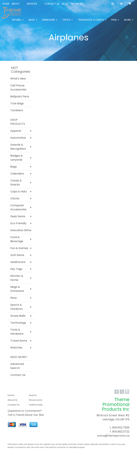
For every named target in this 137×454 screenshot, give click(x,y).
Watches (16, 348)
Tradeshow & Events (92, 22)
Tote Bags (17, 103)
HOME (6, 3)
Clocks (14, 198)
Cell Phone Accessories (18, 87)
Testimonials (36, 404)
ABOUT (16, 3)
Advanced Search (17, 366)
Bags (33, 22)
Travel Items (18, 341)
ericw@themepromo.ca (113, 436)
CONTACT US (52, 3)
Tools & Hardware (17, 332)
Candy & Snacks (16, 183)
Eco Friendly (18, 223)
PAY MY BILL (77, 3)
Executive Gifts (20, 230)
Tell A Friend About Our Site (26, 415)
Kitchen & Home (16, 278)
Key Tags (16, 269)
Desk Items (17, 216)
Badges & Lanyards (16, 158)
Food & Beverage (16, 239)
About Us (12, 400)
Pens (115, 22)
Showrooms (35, 400)
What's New (18, 78)
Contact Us (17, 375)
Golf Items (17, 255)
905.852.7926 (120, 427)
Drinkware (49, 22)
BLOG (65, 3)
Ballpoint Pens (19, 96)
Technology (18, 323)
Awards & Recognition (18, 147)
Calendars (17, 174)
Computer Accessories (18, 207)
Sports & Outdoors (16, 307)
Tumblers (16, 110)
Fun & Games (19, 248)
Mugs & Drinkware (17, 289)
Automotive (18, 138)
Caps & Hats (18, 191)
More (128, 22)
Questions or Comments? (25, 411)
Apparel (18, 22)
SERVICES (32, 3)
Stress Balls (17, 316)
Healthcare (17, 262)
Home (11, 395)
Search (33, 395)
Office (67, 22)
